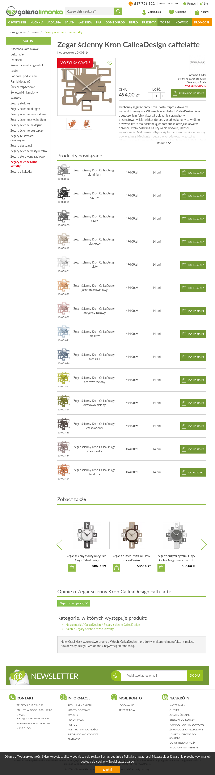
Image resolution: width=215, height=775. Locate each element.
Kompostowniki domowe (186, 724)
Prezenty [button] (149, 22)
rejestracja (126, 710)
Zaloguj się (151, 12)
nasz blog (24, 728)
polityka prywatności (83, 729)
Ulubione (177, 12)
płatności (74, 739)
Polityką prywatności (137, 756)
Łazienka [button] (85, 22)
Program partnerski (183, 747)
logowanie (126, 705)
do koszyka (196, 172)
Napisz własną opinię (74, 603)
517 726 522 (36, 705)
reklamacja (76, 719)
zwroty (73, 714)
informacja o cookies (83, 734)
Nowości (182, 22)
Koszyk (201, 12)
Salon (35, 32)
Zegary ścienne (179, 714)
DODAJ (195, 675)
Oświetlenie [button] (17, 22)
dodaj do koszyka (191, 93)
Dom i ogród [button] (115, 22)
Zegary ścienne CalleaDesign (122, 624)
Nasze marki (73, 624)
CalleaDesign (92, 624)
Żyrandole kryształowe (186, 729)
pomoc (72, 724)
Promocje (201, 22)
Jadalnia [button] (54, 22)
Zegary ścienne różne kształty (63, 32)
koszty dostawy (79, 710)
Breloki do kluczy (182, 719)
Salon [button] (69, 22)
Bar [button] (98, 22)
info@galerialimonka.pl (33, 718)
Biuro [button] (133, 22)
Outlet (174, 710)
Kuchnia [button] (36, 22)
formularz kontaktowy (33, 723)
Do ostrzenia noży (182, 742)
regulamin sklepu (80, 705)
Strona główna (16, 32)
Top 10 (165, 22)
